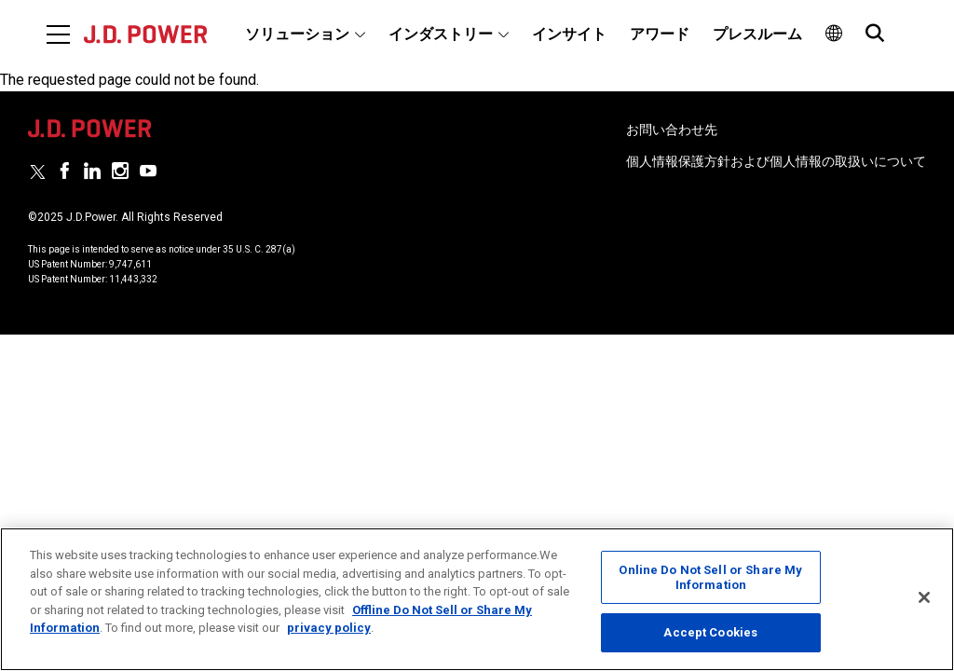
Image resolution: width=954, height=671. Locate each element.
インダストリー (440, 34)
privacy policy (329, 628)
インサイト (569, 34)
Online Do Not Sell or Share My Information (710, 577)
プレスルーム (757, 34)
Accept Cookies (710, 632)
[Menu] (58, 34)
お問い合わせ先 (671, 129)
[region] (477, 599)
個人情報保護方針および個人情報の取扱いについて (776, 161)
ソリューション (297, 34)
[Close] (924, 597)
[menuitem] (305, 34)
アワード (659, 34)
